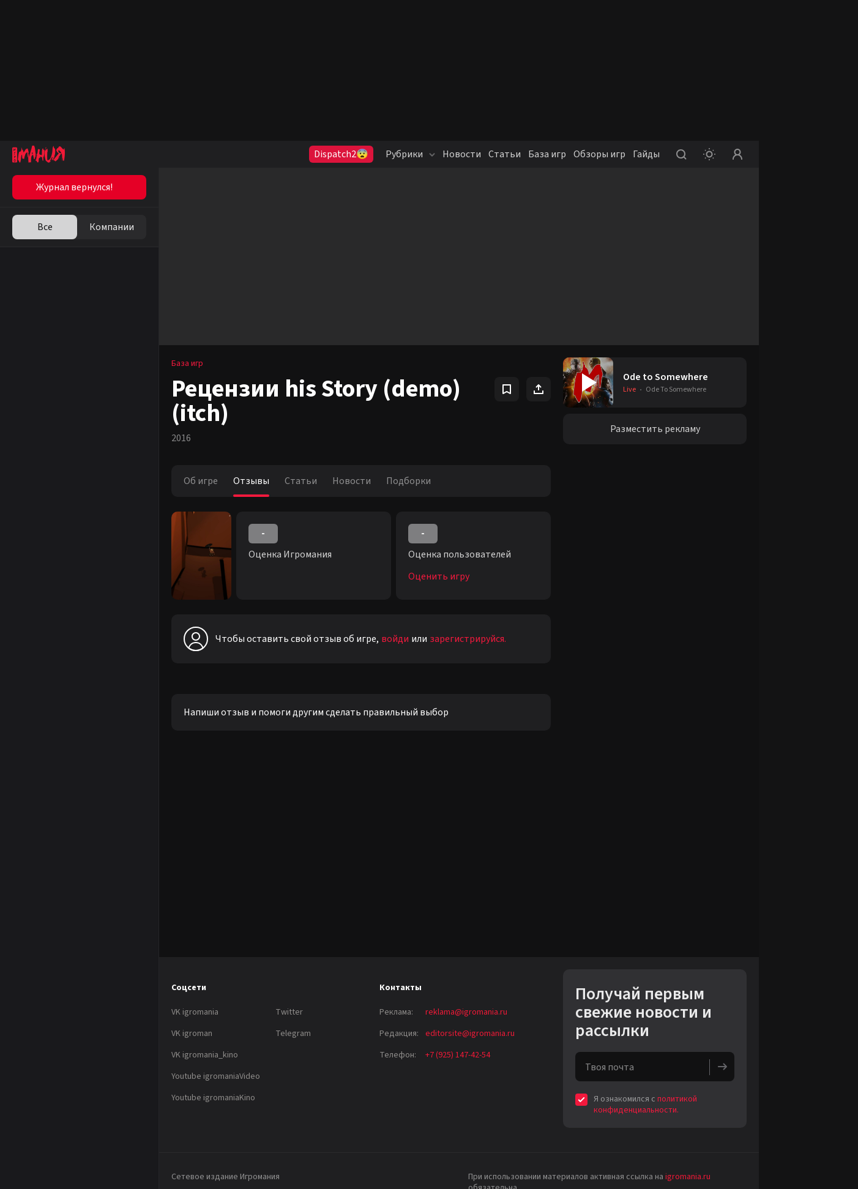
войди (395, 639)
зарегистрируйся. (468, 639)
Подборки (408, 481)
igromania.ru (688, 1177)
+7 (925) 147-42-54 (457, 1055)
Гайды (646, 154)
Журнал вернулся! (74, 187)
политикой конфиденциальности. (645, 1104)
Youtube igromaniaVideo (215, 1076)
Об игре (201, 481)
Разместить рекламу (655, 429)
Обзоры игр (599, 154)
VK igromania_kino (204, 1055)
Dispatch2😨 (341, 154)
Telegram (293, 1033)
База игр (547, 154)
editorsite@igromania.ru (470, 1033)
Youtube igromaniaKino (213, 1098)
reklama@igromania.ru (466, 1012)
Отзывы (251, 481)
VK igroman (191, 1033)
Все (45, 227)
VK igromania (194, 1012)
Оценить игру (438, 576)
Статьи (504, 154)
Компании (111, 227)
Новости (461, 154)
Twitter (289, 1012)
